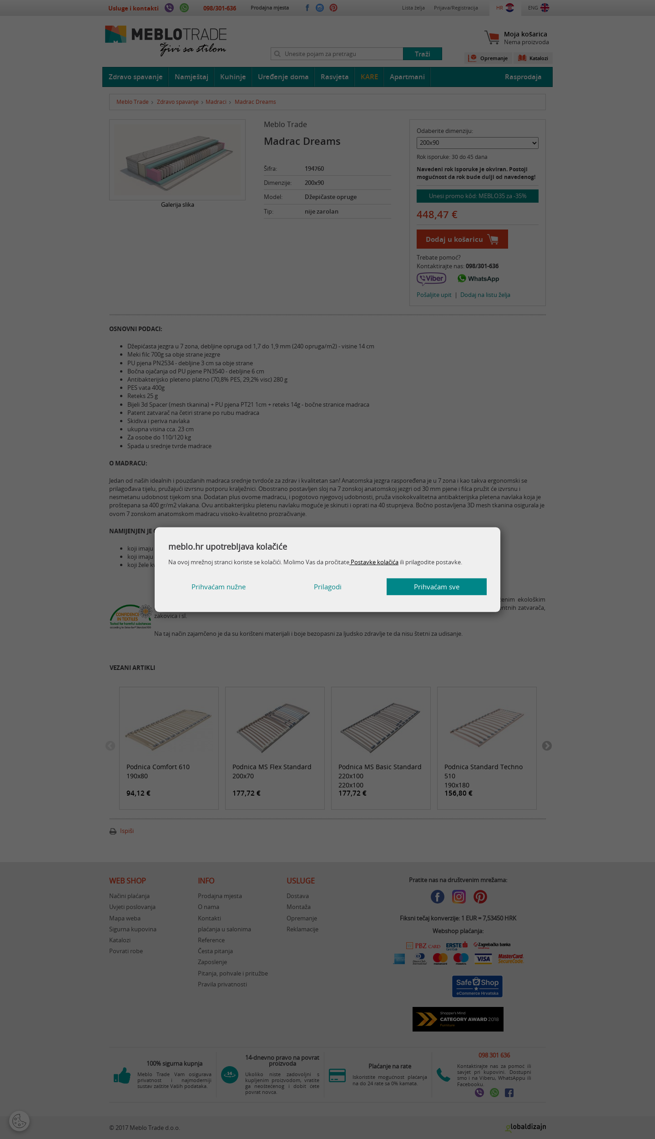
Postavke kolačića (373, 562)
